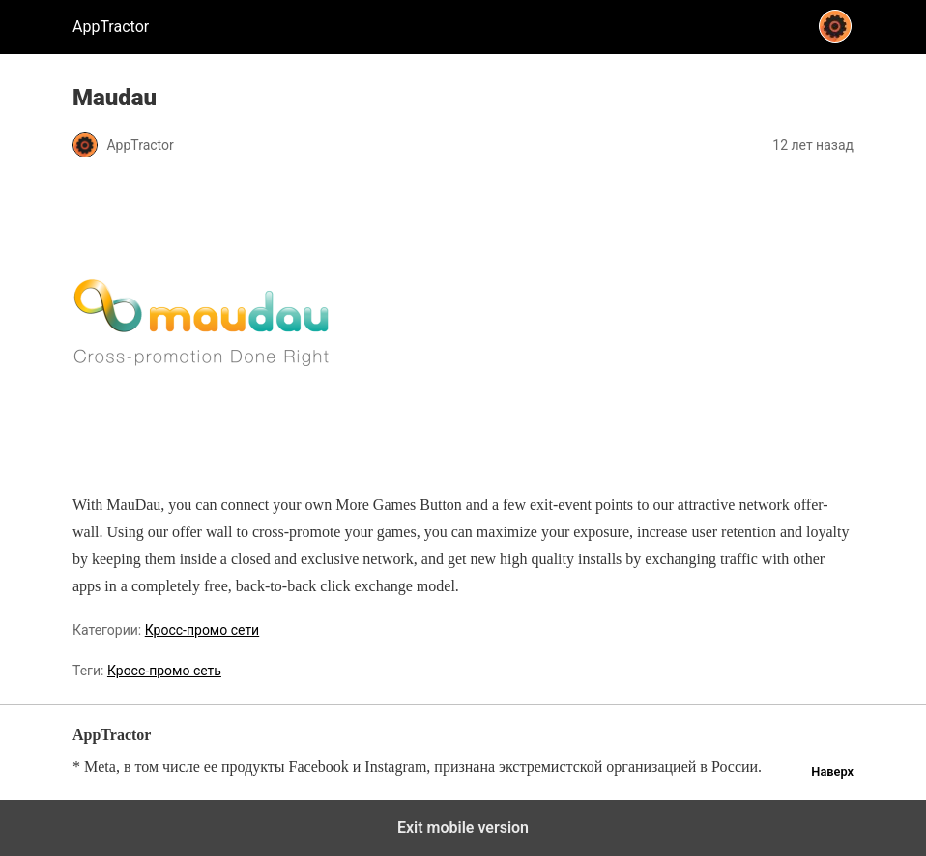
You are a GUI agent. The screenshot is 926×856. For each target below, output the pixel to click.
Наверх (832, 771)
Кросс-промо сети (202, 630)
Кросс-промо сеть (164, 670)
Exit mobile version (463, 827)
